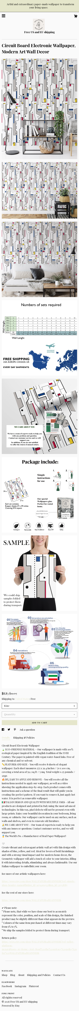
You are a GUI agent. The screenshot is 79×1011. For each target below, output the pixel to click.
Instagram (21, 986)
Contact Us (59, 975)
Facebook (7, 986)
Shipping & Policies (23, 737)
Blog (13, 975)
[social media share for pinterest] (15, 729)
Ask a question (27, 729)
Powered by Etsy (11, 1005)
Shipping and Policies (39, 975)
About (21, 975)
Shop (5, 975)
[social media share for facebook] (3, 729)
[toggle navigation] (3, 15)
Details (6, 737)
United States (22, 698)
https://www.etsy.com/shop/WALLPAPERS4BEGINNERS (31, 900)
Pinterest (34, 986)
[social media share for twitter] (9, 729)
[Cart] (75, 16)
